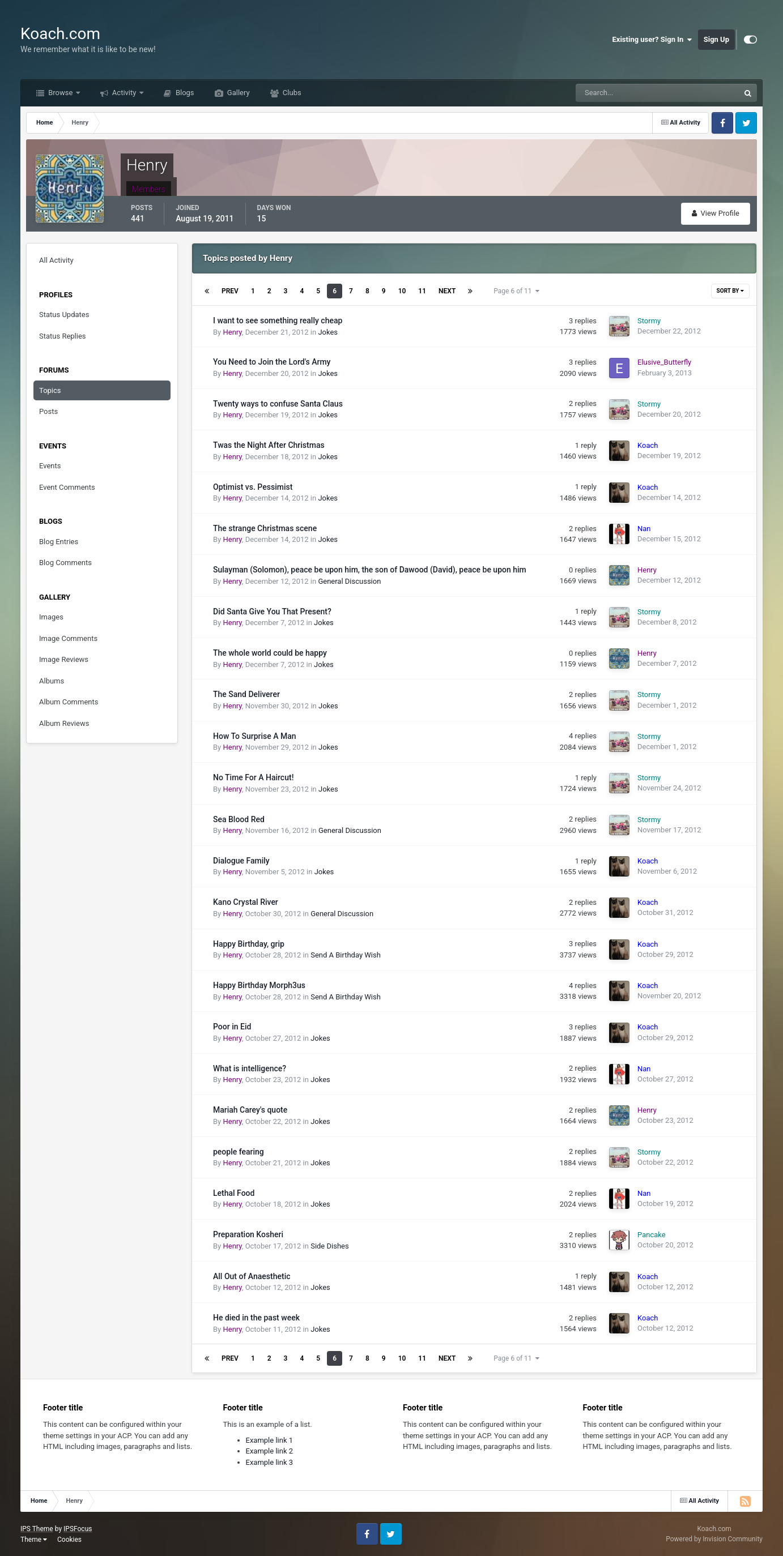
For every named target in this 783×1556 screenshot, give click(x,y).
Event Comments (67, 487)
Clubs (291, 92)
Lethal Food (233, 1193)
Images (51, 617)
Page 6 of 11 (516, 291)
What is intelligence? (249, 1068)
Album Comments (68, 702)
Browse (60, 92)
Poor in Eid (232, 1026)
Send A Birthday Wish (345, 955)
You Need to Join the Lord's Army (271, 361)
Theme (33, 1540)
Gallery (237, 92)
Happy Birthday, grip (248, 943)
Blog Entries (58, 541)
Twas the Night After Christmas (269, 445)
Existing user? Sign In (652, 39)
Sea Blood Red (239, 819)
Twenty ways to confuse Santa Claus (278, 403)
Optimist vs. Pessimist (252, 486)
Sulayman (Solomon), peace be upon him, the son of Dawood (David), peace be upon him (369, 569)
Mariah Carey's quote (250, 1109)
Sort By (730, 291)
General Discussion (349, 581)
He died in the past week (256, 1317)
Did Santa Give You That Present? (272, 611)
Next (447, 291)
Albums (51, 681)
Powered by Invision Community (714, 1539)
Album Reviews (64, 723)
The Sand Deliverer (246, 694)
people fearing (238, 1151)
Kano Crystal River (245, 902)
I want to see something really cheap (277, 320)
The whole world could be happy (270, 652)
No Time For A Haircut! (253, 777)
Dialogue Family (241, 860)
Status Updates (64, 314)
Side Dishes (329, 1246)
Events (50, 465)
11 (422, 291)
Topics (50, 390)
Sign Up (716, 39)
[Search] (623, 93)
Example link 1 (269, 1440)
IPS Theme (36, 1529)
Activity (124, 92)
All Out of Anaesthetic (252, 1276)
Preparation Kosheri (248, 1234)
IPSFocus (77, 1529)
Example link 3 (269, 1462)
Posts (48, 411)
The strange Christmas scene (265, 528)
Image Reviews (63, 659)
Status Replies (62, 336)
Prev (230, 291)
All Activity (56, 260)
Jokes (328, 332)
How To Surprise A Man (254, 736)
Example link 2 (269, 1451)
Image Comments (68, 638)
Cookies (69, 1540)
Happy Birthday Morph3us (259, 985)
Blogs (184, 92)
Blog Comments (65, 562)
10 (402, 291)
